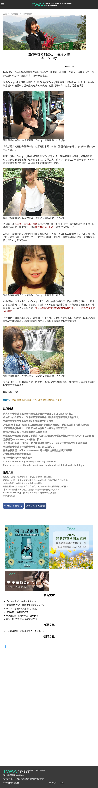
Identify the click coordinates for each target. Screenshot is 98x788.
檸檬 (29, 400)
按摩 (19, 400)
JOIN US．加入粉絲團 (35, 506)
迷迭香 (59, 400)
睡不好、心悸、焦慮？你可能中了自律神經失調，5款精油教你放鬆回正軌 (36, 480)
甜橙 (40, 400)
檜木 (24, 400)
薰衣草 (51, 400)
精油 (45, 400)
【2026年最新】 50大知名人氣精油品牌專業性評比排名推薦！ (31, 489)
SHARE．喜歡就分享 (13, 506)
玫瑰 (35, 400)
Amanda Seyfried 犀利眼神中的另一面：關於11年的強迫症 (29, 493)
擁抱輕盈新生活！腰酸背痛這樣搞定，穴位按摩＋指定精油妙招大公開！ (35, 486)
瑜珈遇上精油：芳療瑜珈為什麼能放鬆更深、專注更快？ (28, 477)
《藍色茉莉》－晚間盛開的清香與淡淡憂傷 (22, 483)
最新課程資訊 (9, 496)
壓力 (14, 400)
